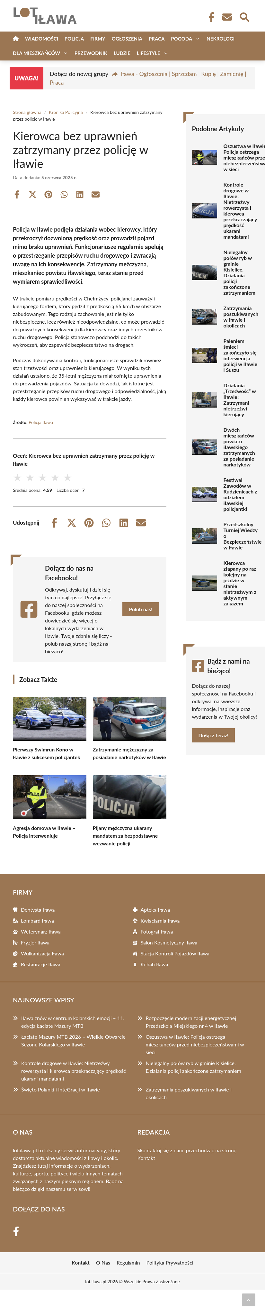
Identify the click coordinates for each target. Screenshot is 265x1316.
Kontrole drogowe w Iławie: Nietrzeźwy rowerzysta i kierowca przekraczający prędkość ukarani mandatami (240, 211)
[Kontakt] (227, 17)
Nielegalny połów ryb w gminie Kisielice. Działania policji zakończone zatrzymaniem (240, 272)
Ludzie (122, 53)
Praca (156, 38)
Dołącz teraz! (214, 735)
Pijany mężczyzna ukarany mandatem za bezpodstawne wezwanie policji (125, 835)
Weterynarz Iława (41, 931)
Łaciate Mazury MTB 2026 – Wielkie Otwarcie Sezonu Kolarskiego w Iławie (73, 1040)
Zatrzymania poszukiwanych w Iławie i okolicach (241, 316)
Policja (74, 38)
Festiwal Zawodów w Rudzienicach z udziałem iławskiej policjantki (240, 494)
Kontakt (146, 1158)
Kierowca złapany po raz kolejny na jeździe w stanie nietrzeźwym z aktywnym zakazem (240, 583)
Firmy (97, 38)
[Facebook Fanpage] (209, 17)
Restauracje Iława (40, 964)
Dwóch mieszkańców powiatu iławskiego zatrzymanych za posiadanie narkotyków (239, 447)
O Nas (103, 1262)
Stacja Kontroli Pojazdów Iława (175, 953)
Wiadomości (41, 38)
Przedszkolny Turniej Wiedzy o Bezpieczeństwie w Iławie (243, 535)
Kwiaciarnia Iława (160, 920)
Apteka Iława (155, 909)
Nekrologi (220, 38)
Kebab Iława (154, 964)
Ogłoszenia (127, 38)
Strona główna (27, 112)
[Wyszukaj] (244, 16)
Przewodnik (91, 53)
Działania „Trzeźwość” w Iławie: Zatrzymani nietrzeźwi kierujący (240, 399)
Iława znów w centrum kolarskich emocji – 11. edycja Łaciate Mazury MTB (72, 1022)
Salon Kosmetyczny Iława (169, 942)
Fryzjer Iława (35, 942)
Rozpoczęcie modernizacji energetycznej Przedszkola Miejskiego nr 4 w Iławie (191, 1022)
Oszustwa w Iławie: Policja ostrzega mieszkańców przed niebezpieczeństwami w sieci (195, 1044)
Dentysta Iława (38, 909)
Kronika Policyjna (66, 112)
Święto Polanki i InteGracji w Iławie (60, 1089)
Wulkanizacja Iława (42, 953)
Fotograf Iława (157, 931)
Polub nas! (140, 609)
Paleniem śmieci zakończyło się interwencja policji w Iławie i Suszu (241, 355)
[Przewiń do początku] (248, 1299)
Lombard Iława (37, 920)
